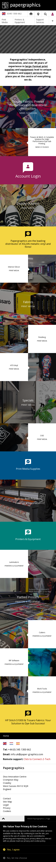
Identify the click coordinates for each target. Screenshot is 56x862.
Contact (7, 798)
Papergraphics (28, 5)
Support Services (40, 21)
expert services (33, 73)
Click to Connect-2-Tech (37, 759)
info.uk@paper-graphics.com (27, 754)
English (5, 743)
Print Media (5, 21)
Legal (6, 804)
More (52, 21)
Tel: (5, 749)
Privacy (6, 807)
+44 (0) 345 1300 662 (19, 749)
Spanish (18, 743)
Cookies (7, 811)
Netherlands (11, 743)
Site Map (7, 801)
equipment (26, 69)
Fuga (48, 818)
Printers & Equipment (20, 21)
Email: (6, 754)
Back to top (3, 819)
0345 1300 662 (14, 13)
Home (30, 14)
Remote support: (13, 759)
